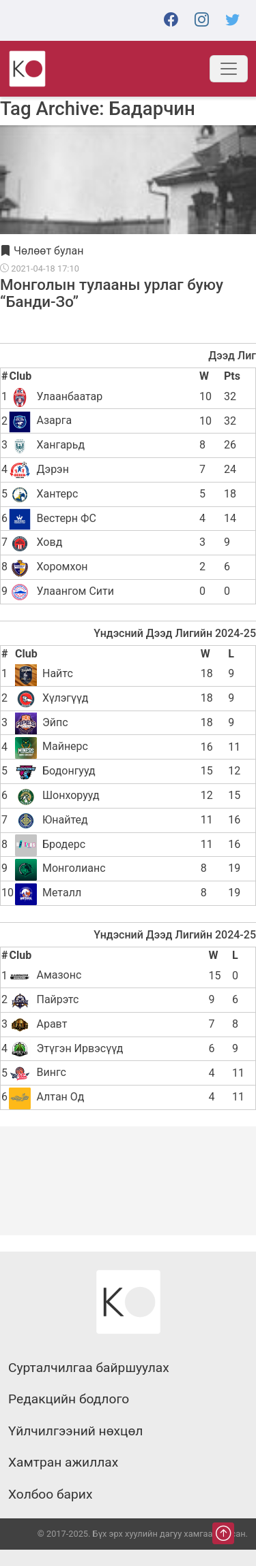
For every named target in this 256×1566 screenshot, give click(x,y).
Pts (232, 376)
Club (20, 376)
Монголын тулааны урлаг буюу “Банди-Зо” (111, 293)
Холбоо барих (50, 1494)
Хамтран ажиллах (63, 1462)
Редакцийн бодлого (68, 1399)
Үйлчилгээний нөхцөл (75, 1431)
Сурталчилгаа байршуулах (88, 1367)
